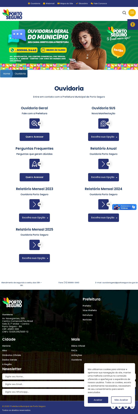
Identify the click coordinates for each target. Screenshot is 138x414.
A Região (7, 364)
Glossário (82, 3)
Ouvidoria (34, 3)
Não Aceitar (121, 400)
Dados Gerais (9, 359)
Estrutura (88, 315)
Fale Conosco (99, 3)
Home (6, 73)
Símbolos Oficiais (11, 355)
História (6, 345)
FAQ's (74, 350)
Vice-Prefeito (90, 310)
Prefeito (87, 305)
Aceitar (98, 400)
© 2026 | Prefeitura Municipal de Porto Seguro (24, 406)
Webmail (48, 3)
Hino (4, 350)
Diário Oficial (78, 345)
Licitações (76, 355)
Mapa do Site (65, 3)
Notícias (87, 319)
